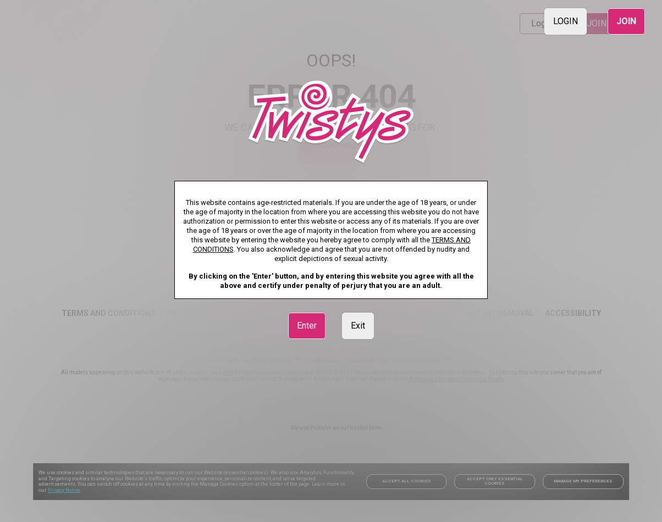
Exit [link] (358, 325)
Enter (307, 325)
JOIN (626, 21)
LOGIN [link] (565, 21)
